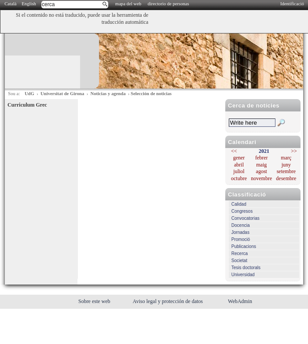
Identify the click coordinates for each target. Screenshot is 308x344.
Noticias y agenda (108, 93)
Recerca (239, 253)
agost (261, 171)
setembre (286, 171)
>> (294, 151)
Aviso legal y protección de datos (168, 301)
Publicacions (243, 246)
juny (286, 165)
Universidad (243, 274)
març (286, 158)
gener (239, 158)
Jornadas (240, 232)
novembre (261, 178)
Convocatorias (245, 218)
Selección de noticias (151, 93)
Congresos (242, 211)
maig (261, 165)
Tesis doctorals (245, 267)
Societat (239, 260)
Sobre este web (95, 301)
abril (239, 165)
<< (234, 151)
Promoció (240, 239)
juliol (238, 171)
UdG (29, 93)
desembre (286, 178)
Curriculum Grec (27, 105)
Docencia (240, 225)
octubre (239, 178)
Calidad (238, 204)
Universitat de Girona (62, 93)
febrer (261, 158)
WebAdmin (240, 301)
